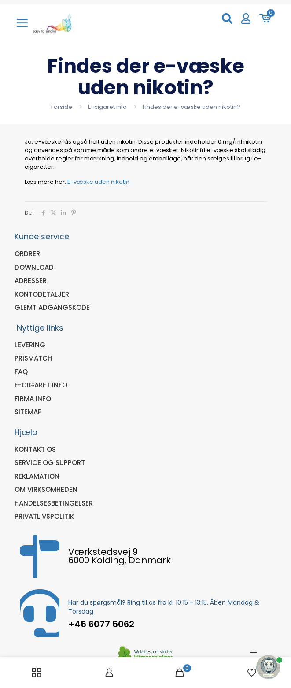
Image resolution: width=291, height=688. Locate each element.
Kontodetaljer (42, 294)
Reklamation (37, 476)
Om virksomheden (46, 489)
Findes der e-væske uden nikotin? (191, 107)
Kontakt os (35, 449)
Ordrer (27, 253)
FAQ (21, 371)
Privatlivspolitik (44, 516)
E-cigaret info (107, 107)
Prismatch (33, 358)
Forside (61, 107)
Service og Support (50, 462)
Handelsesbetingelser (54, 503)
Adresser (31, 280)
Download (34, 267)
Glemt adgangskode (52, 307)
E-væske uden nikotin (98, 182)
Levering (30, 345)
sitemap (28, 412)
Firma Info (33, 398)
